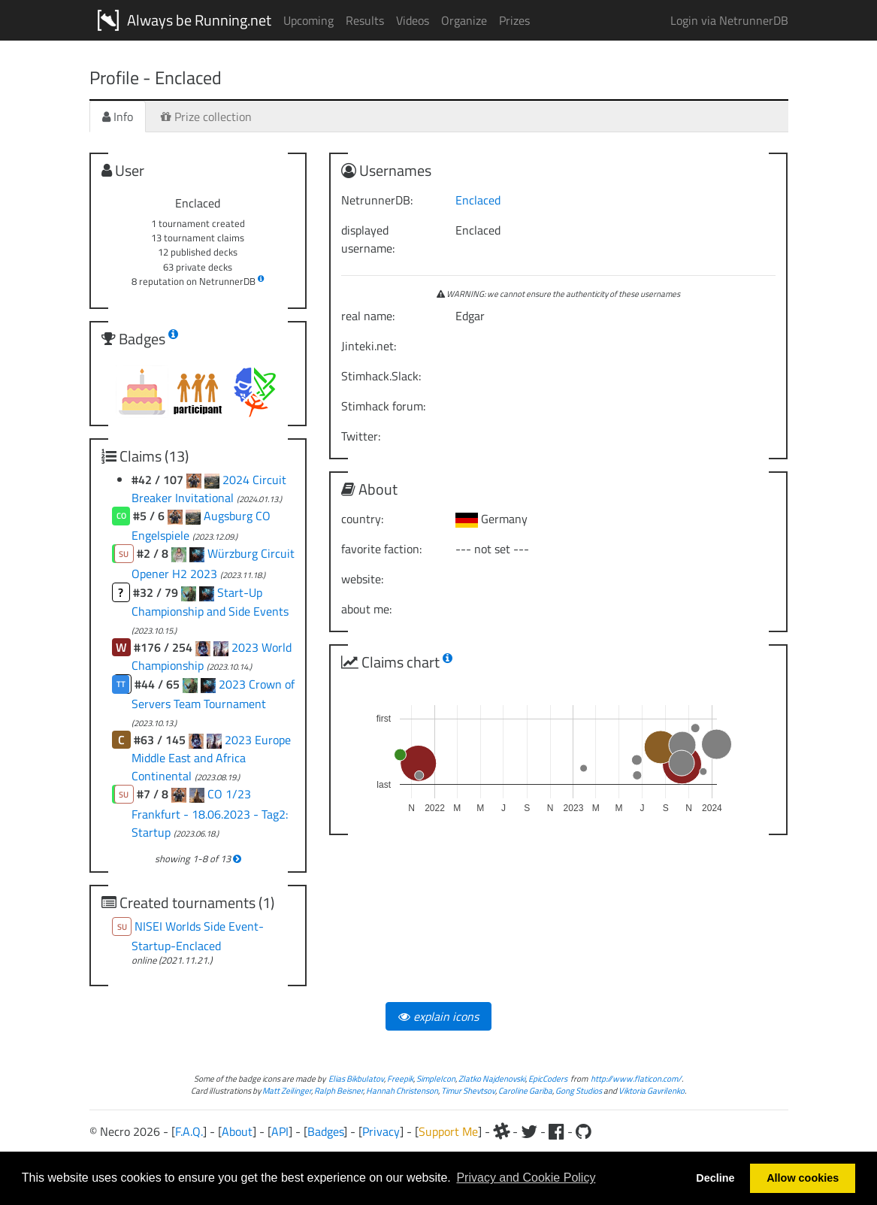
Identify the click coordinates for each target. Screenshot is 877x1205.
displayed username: (368, 239)
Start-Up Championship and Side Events (210, 601)
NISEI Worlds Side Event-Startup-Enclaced (198, 936)
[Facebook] (556, 1131)
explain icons (438, 1016)
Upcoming (308, 20)
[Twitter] (529, 1131)
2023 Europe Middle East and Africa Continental (211, 758)
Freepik (400, 1078)
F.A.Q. (189, 1131)
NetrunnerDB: (377, 200)
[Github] (583, 1131)
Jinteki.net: (368, 346)
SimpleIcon (435, 1078)
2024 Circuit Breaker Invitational (209, 489)
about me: (366, 609)
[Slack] (501, 1131)
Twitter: (360, 436)
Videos (412, 20)
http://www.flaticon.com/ (636, 1078)
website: (362, 579)
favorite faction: (381, 549)
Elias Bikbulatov (356, 1078)
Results (365, 20)
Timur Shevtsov (468, 1090)
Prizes (514, 20)
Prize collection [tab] (206, 116)
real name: (368, 316)
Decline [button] (715, 1178)
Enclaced (477, 200)
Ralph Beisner (338, 1090)
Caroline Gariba (525, 1090)
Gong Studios (578, 1090)
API (280, 1131)
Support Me (448, 1131)
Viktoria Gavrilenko (651, 1090)
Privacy (381, 1131)
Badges (325, 1131)
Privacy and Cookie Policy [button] (525, 1177)
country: (362, 519)
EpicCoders (547, 1078)
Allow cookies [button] (803, 1178)
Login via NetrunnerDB (729, 20)
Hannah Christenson (402, 1090)
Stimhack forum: (383, 406)
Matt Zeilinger (286, 1090)
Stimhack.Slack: (381, 376)
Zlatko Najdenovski (491, 1078)
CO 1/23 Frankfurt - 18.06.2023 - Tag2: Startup (210, 812)
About (237, 1131)
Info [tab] (117, 116)
